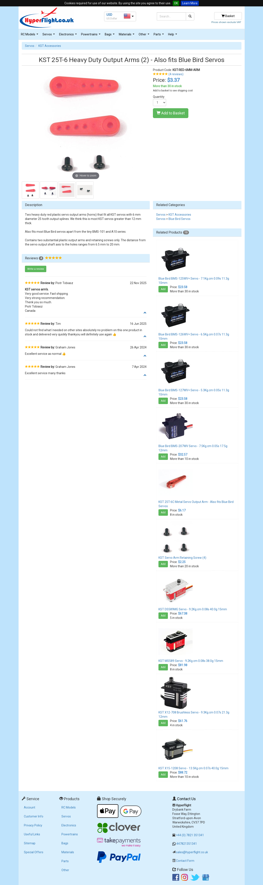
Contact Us (186, 799)
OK (176, 3)
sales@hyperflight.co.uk (192, 852)
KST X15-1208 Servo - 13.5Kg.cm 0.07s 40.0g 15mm (193, 768)
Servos (49, 35)
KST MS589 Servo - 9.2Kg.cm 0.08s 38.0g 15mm (190, 661)
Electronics (68, 35)
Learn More (190, 3)
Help (173, 35)
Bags (110, 35)
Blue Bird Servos (179, 219)
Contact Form (185, 860)
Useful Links (32, 834)
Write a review (35, 268)
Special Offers (33, 852)
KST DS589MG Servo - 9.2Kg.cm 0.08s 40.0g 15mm (192, 609)
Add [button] (163, 289)
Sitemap (29, 843)
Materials (127, 35)
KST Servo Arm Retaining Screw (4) (182, 557)
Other (144, 35)
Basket (228, 16)
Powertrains (91, 35)
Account (29, 807)
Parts (159, 35)
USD (109, 14)
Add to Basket (171, 113)
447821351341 (186, 843)
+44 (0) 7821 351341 (190, 835)
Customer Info (33, 816)
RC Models (30, 35)
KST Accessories (49, 46)
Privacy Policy (33, 825)
